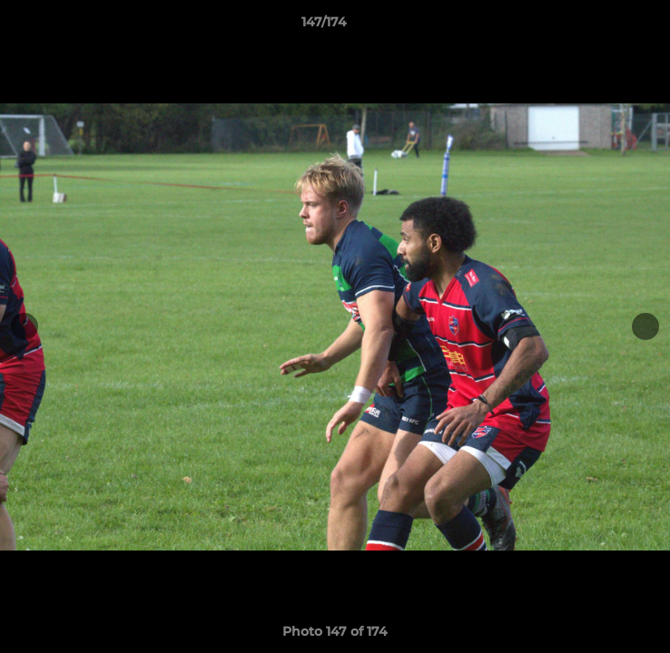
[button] (605, 26)
